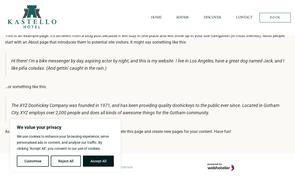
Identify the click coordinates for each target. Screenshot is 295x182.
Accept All (98, 161)
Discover (212, 17)
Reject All (66, 161)
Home (156, 17)
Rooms (182, 17)
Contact (244, 17)
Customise (32, 161)
